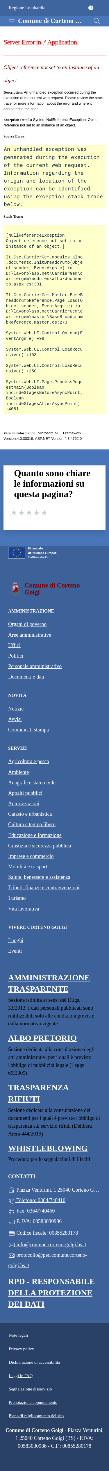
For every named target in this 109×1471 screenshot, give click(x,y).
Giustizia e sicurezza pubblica (39, 846)
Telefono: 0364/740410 (36, 1200)
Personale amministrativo (35, 666)
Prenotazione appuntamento (33, 1402)
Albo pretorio (42, 1037)
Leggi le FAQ (21, 1375)
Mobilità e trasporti (28, 867)
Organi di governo (27, 624)
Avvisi (15, 719)
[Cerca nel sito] (96, 20)
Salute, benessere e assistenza (39, 877)
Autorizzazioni (23, 803)
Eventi (15, 951)
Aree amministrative (29, 635)
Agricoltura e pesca (28, 761)
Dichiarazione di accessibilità (34, 1362)
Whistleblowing (47, 1148)
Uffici (14, 645)
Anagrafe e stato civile (32, 783)
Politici (15, 656)
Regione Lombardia (27, 7)
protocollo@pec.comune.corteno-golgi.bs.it (47, 1260)
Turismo (17, 898)
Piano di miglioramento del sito (36, 1415)
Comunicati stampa (28, 730)
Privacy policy (21, 1349)
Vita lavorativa (23, 909)
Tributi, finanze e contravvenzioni (43, 887)
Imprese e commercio (31, 856)
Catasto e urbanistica (30, 814)
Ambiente (18, 772)
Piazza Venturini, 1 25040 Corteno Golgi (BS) (54, 1189)
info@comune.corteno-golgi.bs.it (47, 1245)
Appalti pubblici (25, 793)
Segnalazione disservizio (30, 1389)
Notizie (16, 709)
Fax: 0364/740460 (31, 1211)
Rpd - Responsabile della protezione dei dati (51, 1292)
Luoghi (15, 940)
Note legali (18, 1335)
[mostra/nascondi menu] (11, 21)
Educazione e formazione (35, 835)
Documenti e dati (26, 677)
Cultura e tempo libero (32, 824)
